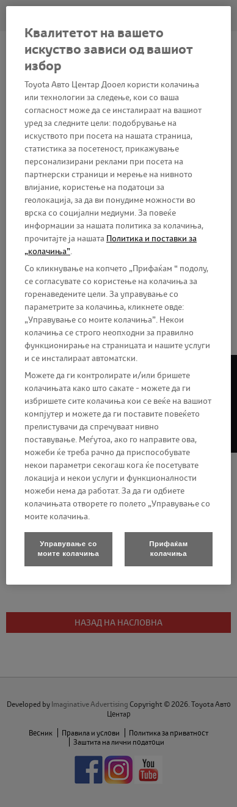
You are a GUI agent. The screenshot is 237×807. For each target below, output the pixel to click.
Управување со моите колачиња (69, 548)
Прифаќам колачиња (168, 548)
